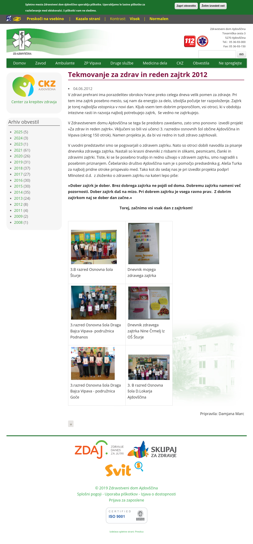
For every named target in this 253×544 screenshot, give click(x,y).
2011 (18, 210)
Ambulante (65, 63)
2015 (18, 186)
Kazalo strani (88, 18)
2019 (18, 162)
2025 (18, 131)
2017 (18, 174)
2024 (18, 137)
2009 (18, 216)
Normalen (158, 18)
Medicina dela (155, 63)
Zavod (40, 63)
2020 (18, 155)
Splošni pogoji (89, 493)
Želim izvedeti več (213, 5)
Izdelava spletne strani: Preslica (126, 531)
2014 (18, 192)
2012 (18, 204)
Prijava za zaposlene (126, 500)
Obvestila (201, 63)
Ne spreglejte (230, 63)
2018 (18, 168)
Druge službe (122, 63)
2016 (18, 180)
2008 (18, 222)
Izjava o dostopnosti (158, 493)
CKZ (180, 63)
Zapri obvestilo (186, 5)
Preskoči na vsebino (45, 18)
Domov (19, 63)
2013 (18, 198)
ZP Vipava (92, 63)
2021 (18, 150)
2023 (18, 144)
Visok (135, 18)
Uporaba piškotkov (121, 493)
